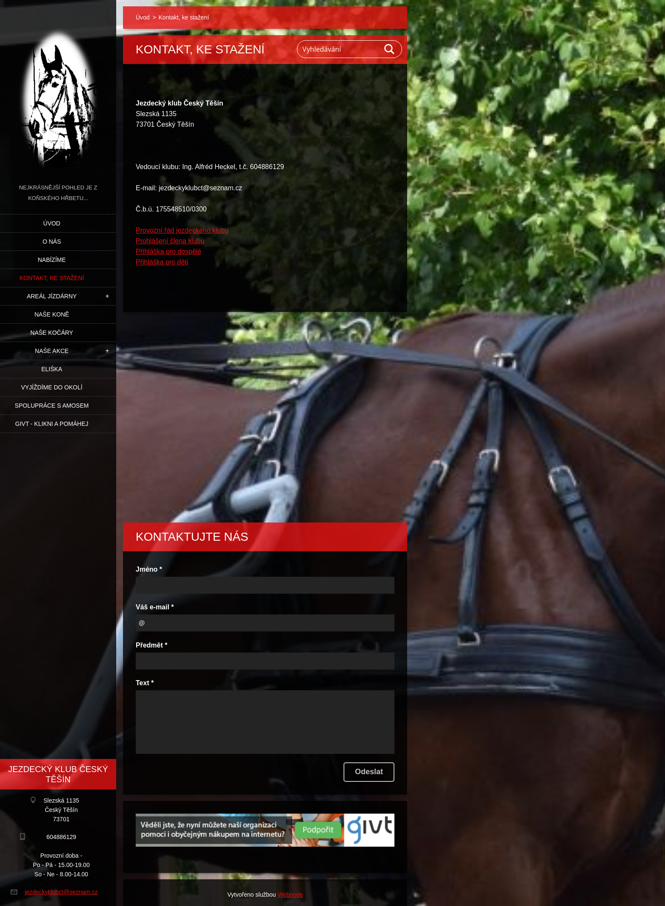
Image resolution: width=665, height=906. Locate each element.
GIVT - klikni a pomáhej (51, 423)
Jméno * (149, 569)
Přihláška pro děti (162, 262)
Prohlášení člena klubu (170, 241)
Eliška (51, 369)
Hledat (389, 49)
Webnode (290, 894)
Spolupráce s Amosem (52, 405)
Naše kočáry (52, 332)
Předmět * (152, 645)
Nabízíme (52, 259)
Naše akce (51, 350)
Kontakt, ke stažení (52, 278)
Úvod (51, 223)
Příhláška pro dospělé (168, 251)
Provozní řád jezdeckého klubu (182, 230)
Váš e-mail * (155, 607)
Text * (145, 682)
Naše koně (51, 314)
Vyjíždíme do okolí (52, 387)
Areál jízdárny (52, 296)
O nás (51, 241)
